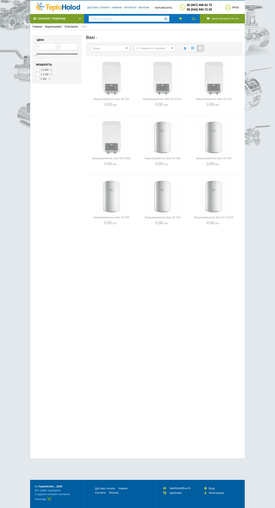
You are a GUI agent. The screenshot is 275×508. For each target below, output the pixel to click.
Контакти (130, 7)
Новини (117, 7)
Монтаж (144, 7)
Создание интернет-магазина (52, 494)
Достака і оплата (98, 7)
